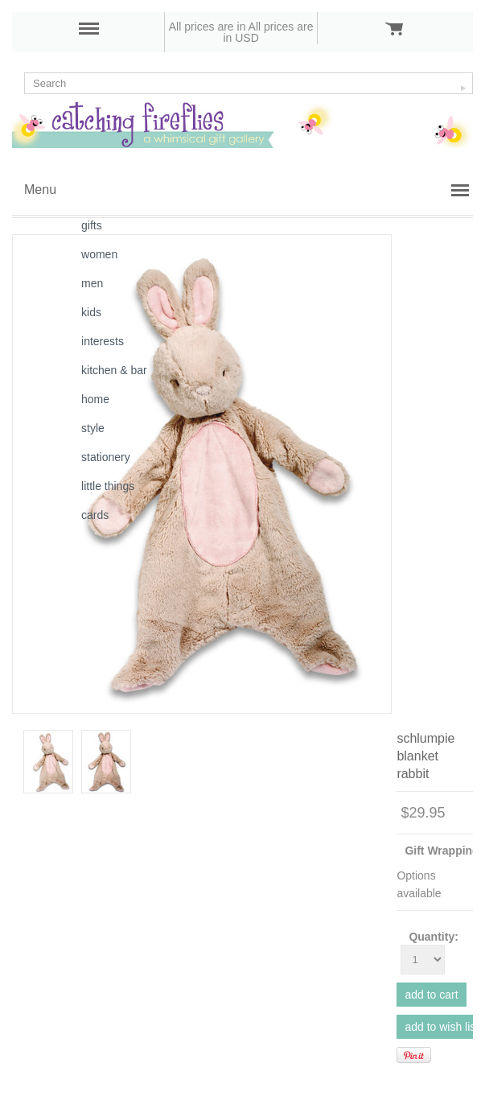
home (95, 399)
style (93, 428)
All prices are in (268, 32)
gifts (91, 225)
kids (91, 312)
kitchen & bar (114, 370)
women (99, 254)
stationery (105, 457)
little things (107, 486)
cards (95, 515)
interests (102, 341)
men (92, 283)
